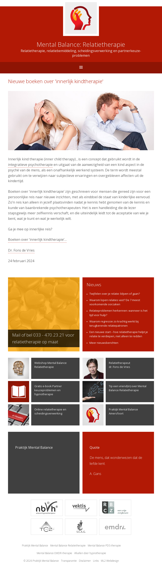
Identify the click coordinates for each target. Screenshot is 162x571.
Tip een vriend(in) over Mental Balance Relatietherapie (114, 391)
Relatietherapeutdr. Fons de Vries (106, 368)
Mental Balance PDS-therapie (104, 545)
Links (96, 561)
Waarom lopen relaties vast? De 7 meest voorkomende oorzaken (114, 302)
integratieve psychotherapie (30, 164)
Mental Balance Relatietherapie (68, 545)
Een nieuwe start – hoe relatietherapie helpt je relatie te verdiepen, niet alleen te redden (118, 334)
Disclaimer (85, 561)
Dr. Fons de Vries (21, 250)
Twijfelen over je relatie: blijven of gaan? (114, 294)
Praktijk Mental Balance (35, 545)
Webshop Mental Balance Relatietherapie (37, 368)
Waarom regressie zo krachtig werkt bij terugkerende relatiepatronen (114, 323)
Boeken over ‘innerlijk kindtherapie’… (37, 239)
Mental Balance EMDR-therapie (54, 553)
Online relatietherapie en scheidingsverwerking (37, 414)
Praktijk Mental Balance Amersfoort (110, 414)
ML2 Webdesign (110, 561)
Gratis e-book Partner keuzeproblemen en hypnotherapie (35, 391)
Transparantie (69, 561)
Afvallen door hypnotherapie (90, 553)
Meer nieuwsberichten (103, 343)
